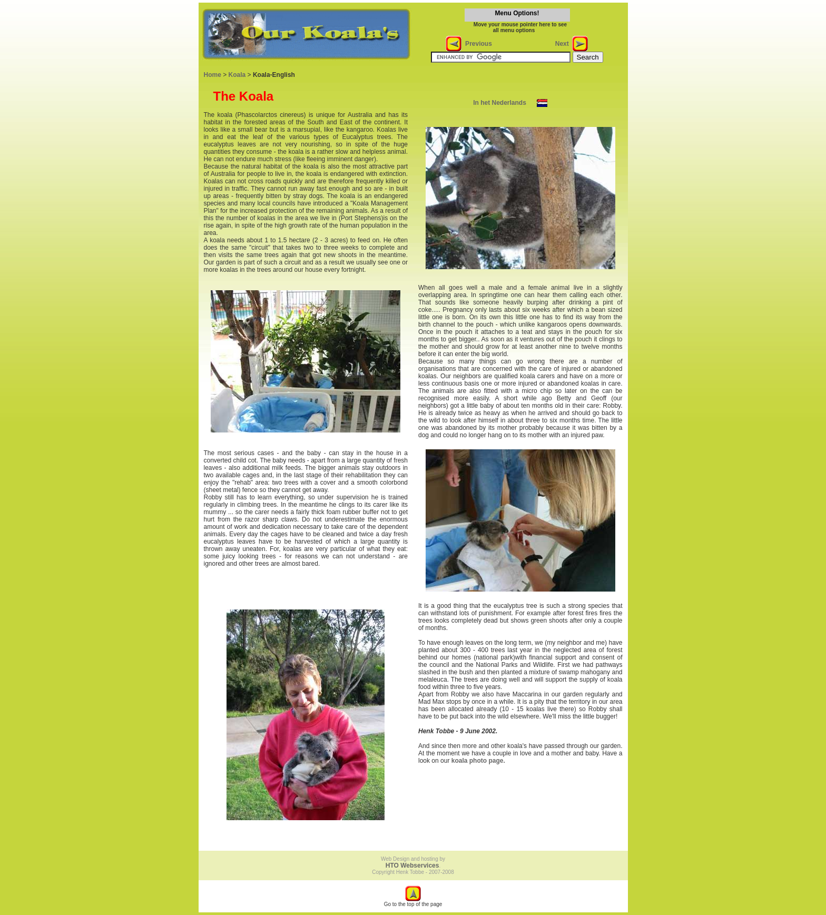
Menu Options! (517, 13)
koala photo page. (478, 760)
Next (564, 43)
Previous (476, 43)
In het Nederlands (499, 102)
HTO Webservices (412, 865)
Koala (237, 74)
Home (212, 74)
